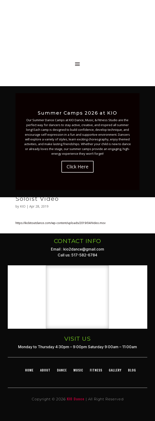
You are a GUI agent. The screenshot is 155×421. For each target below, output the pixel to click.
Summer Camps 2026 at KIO (77, 113)
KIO (23, 206)
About (45, 369)
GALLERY (115, 369)
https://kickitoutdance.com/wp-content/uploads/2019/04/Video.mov (60, 223)
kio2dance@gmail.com (83, 249)
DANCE (62, 369)
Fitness (96, 369)
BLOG (132, 369)
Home (29, 369)
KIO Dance (75, 398)
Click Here (77, 166)
